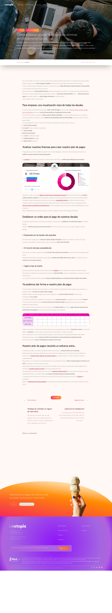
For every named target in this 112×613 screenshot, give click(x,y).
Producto (20, 5)
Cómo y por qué (62, 530)
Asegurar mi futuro (63, 548)
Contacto (84, 530)
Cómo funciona (29, 5)
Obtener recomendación (98, 5)
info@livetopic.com (16, 532)
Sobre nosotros (47, 5)
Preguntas (38, 5)
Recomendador (62, 526)
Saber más (14, 504)
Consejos (55, 5)
